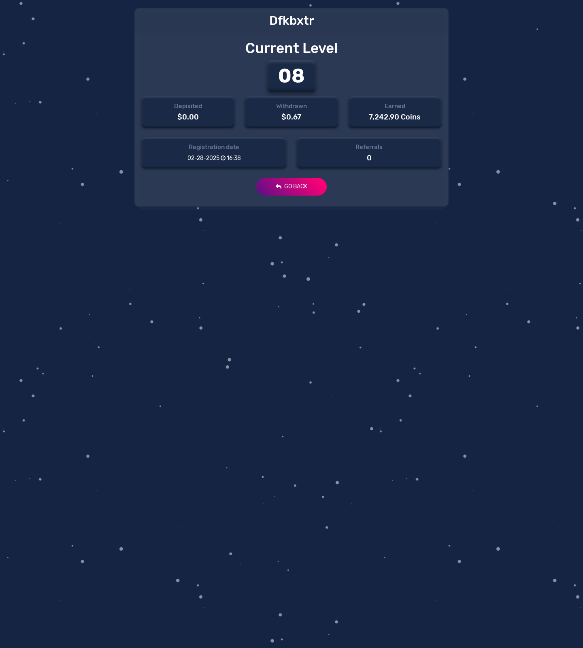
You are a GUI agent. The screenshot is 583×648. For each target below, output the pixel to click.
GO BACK (291, 186)
